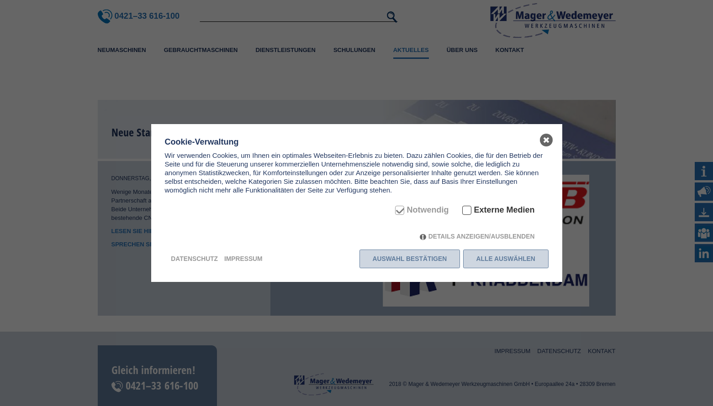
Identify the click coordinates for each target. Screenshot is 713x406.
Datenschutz (194, 258)
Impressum (243, 258)
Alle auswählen (505, 258)
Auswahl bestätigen (410, 258)
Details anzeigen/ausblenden (481, 236)
